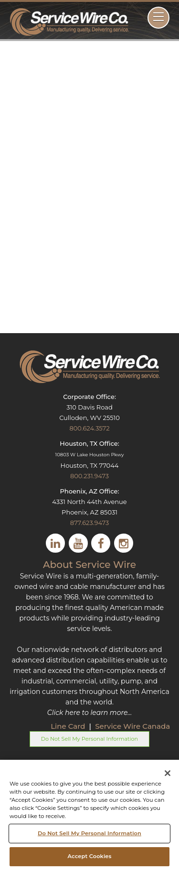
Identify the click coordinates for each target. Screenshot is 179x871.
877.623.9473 (89, 522)
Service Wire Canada (132, 726)
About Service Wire (89, 564)
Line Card (69, 726)
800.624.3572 (89, 428)
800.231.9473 (89, 476)
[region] (89, 815)
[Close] (167, 773)
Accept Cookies (90, 856)
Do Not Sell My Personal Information (89, 738)
